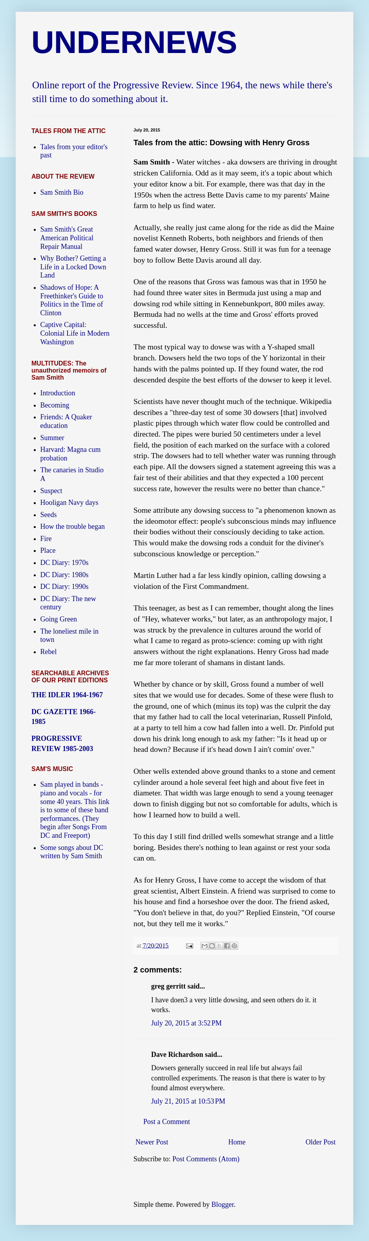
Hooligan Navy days (69, 502)
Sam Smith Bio (62, 192)
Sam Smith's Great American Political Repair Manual (66, 237)
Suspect (51, 491)
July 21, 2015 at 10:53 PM (188, 1101)
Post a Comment (166, 1122)
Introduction (57, 393)
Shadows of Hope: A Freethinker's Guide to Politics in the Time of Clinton (71, 300)
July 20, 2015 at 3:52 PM (186, 1023)
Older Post (321, 1142)
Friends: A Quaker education (66, 421)
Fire (46, 539)
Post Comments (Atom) (205, 1159)
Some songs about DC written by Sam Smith (72, 852)
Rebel (48, 652)
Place (48, 550)
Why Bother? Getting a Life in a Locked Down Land (73, 266)
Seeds (48, 515)
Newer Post (151, 1142)
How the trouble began (72, 526)
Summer (52, 438)
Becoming (54, 405)
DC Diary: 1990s (64, 586)
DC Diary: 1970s (64, 563)
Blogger (222, 1204)
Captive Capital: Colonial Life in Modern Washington (75, 333)
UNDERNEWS (134, 42)
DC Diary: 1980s (64, 575)
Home (237, 1142)
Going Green (58, 619)
